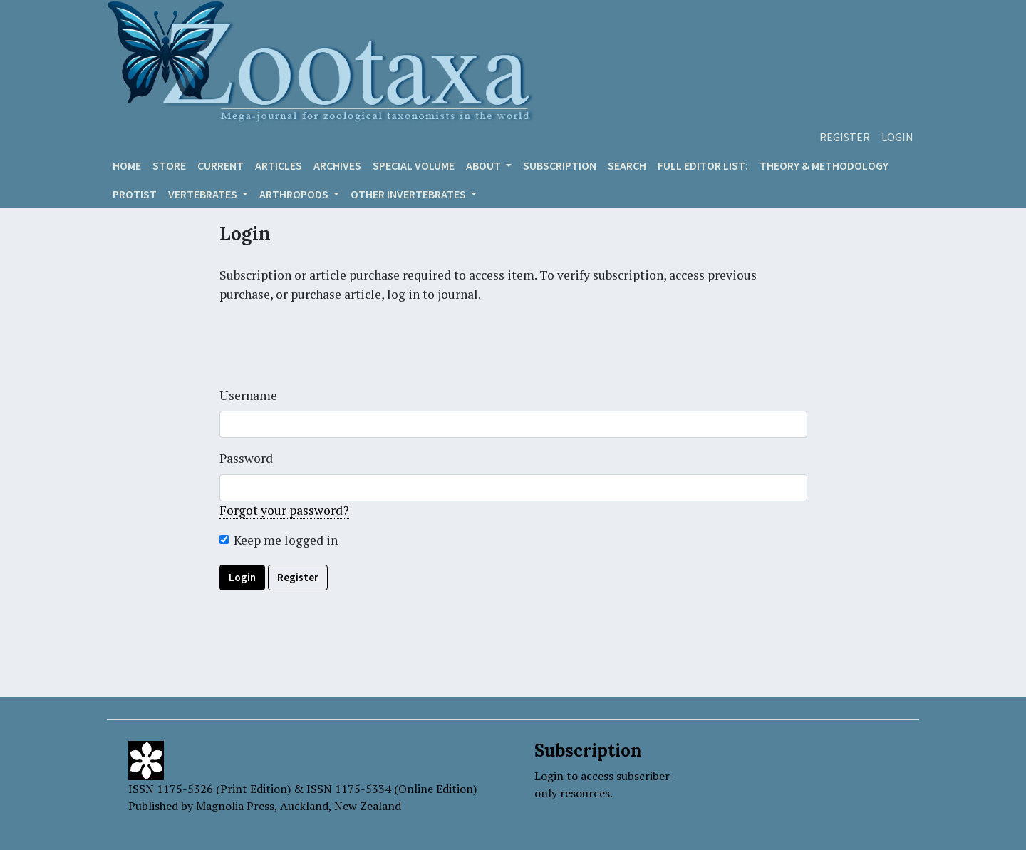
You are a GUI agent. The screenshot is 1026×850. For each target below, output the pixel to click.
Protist (135, 194)
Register (844, 137)
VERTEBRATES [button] (203, 194)
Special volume (414, 165)
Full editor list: (703, 165)
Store (169, 165)
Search (627, 165)
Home (127, 165)
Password (246, 458)
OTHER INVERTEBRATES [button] (409, 194)
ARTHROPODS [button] (295, 194)
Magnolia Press (235, 806)
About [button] (484, 165)
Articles (278, 165)
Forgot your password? (284, 510)
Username (248, 395)
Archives (337, 165)
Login (897, 137)
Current (220, 165)
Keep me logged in (286, 540)
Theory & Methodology (824, 165)
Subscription (559, 165)
